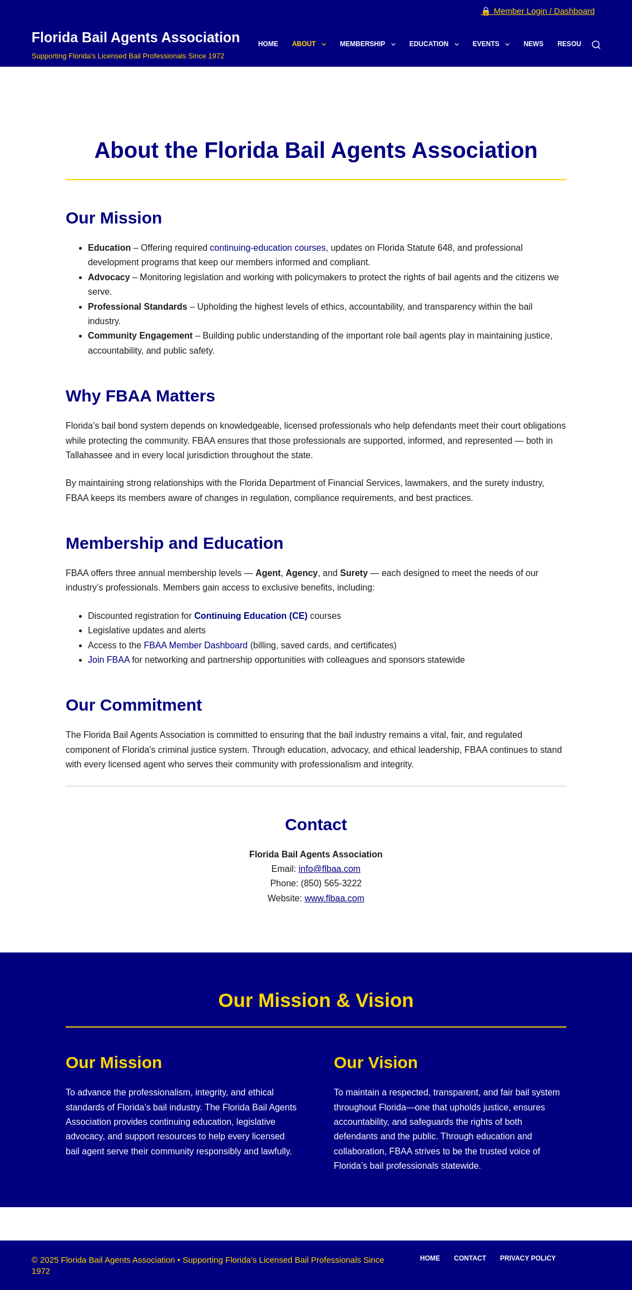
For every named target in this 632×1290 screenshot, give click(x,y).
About (311, 44)
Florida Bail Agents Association (136, 37)
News (534, 44)
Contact (470, 1258)
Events (493, 44)
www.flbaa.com (334, 898)
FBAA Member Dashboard (196, 645)
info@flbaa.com (330, 869)
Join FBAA (109, 659)
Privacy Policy (528, 1258)
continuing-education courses (267, 247)
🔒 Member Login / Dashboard (538, 11)
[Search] (596, 45)
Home (268, 44)
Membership (370, 44)
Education (436, 44)
